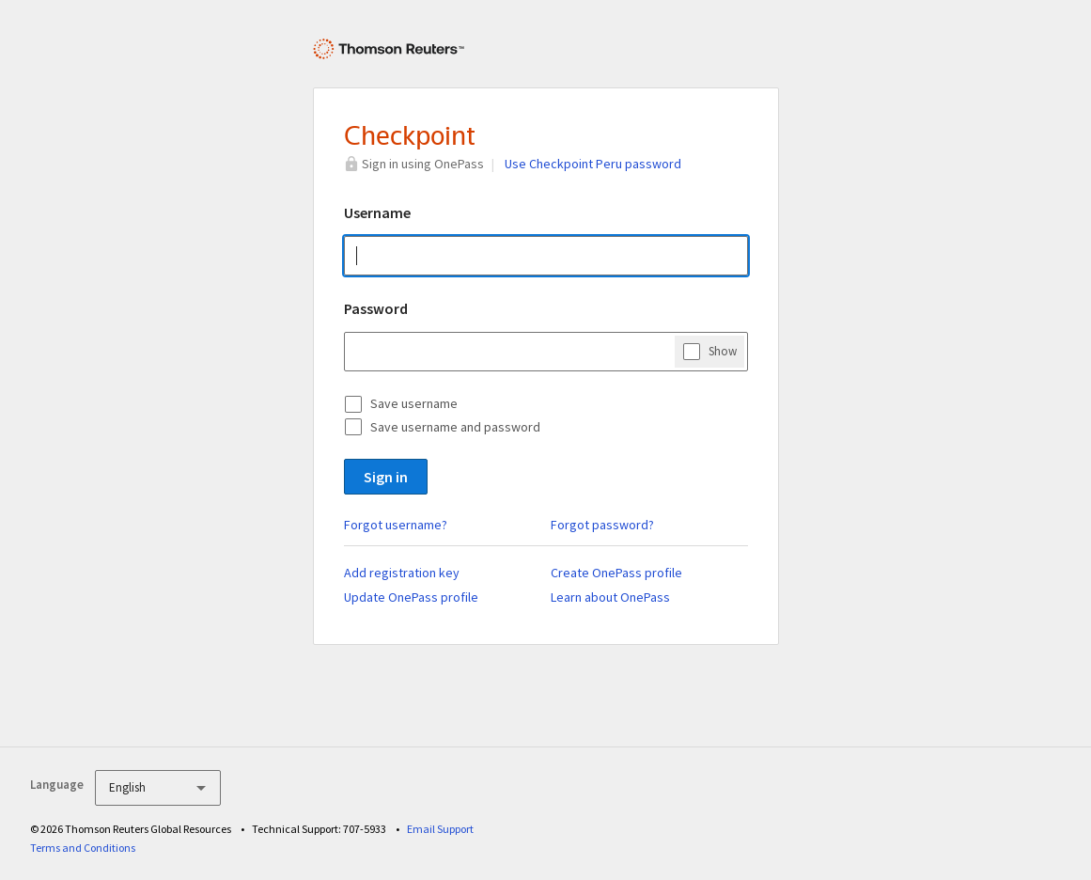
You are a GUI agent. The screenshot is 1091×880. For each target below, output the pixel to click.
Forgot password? (602, 524)
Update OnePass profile (411, 597)
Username (377, 212)
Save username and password (455, 426)
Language (57, 785)
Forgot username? (395, 524)
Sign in (386, 476)
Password (376, 308)
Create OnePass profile (616, 572)
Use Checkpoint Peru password (593, 163)
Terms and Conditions (82, 848)
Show (723, 350)
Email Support (440, 829)
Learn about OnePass (610, 597)
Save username (414, 403)
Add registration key (402, 572)
